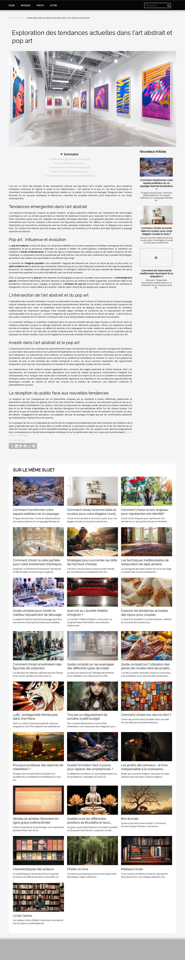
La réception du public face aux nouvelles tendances (69, 175)
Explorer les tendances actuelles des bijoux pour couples (144, 612)
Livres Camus (22, 915)
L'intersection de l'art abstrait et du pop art (69, 167)
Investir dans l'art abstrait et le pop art (69, 171)
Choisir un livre (77, 869)
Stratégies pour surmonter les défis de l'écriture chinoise (92, 562)
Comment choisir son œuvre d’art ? (146, 715)
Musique (25, 5)
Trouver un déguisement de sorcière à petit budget (87, 716)
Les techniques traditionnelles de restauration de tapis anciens (145, 562)
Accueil (12, 17)
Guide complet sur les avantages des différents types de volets (90, 666)
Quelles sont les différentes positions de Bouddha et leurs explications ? (88, 822)
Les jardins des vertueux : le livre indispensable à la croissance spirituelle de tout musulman (144, 769)
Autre (53, 5)
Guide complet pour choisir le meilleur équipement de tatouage (37, 612)
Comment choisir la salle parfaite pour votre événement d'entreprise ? (38, 564)
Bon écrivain (130, 819)
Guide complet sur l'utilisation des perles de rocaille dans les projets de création (145, 668)
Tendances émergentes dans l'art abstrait (69, 159)
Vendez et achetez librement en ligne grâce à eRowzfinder (36, 820)
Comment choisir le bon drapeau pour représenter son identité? (144, 512)
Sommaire (71, 154)
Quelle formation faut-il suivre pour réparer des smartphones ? (90, 767)
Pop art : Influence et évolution (69, 163)
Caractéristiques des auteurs (33, 869)
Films (12, 5)
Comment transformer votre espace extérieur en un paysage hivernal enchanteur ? (156, 184)
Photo (40, 5)
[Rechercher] (157, 5)
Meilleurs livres (132, 869)
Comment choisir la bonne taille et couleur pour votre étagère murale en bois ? (156, 231)
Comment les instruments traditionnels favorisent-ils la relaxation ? (156, 273)
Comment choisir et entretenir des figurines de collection (37, 666)
